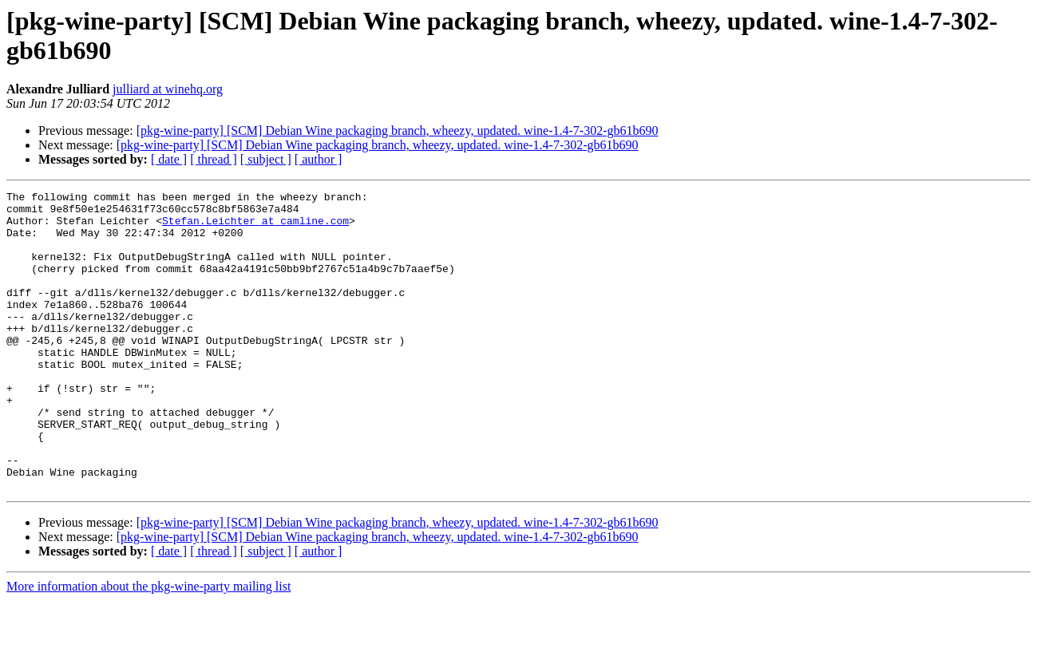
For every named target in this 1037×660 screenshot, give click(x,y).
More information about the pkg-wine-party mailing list (148, 646)
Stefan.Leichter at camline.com (255, 227)
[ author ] (318, 159)
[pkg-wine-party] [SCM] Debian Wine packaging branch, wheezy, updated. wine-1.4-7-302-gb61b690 (398, 130)
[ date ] (169, 159)
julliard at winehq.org (168, 89)
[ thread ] (213, 159)
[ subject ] (265, 159)
